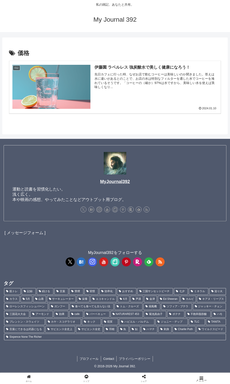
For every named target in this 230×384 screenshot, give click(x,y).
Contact (108, 359)
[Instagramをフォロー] (99, 209)
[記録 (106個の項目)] (29, 291)
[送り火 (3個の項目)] (217, 291)
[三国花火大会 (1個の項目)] (16, 314)
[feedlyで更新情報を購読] (139, 209)
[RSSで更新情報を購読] (147, 209)
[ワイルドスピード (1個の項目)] (211, 329)
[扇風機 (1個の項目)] (151, 306)
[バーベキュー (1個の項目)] (96, 314)
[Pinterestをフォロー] (123, 209)
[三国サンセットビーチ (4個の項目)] (155, 291)
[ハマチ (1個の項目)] (149, 329)
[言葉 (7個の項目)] (61, 291)
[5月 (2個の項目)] (26, 299)
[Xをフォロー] (83, 209)
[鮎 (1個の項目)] (135, 329)
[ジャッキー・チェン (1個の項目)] (209, 306)
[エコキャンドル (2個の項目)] (103, 299)
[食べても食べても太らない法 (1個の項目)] (92, 306)
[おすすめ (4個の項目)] (126, 291)
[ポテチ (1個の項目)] (175, 314)
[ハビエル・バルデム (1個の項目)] (136, 322)
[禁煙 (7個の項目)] (76, 291)
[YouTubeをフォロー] (107, 209)
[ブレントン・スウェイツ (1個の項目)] (24, 322)
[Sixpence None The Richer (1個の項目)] (115, 337)
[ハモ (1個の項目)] (219, 314)
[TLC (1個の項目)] (197, 322)
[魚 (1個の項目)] (123, 329)
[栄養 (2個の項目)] (83, 299)
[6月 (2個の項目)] (123, 299)
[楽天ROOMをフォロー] (131, 209)
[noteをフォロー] (115, 209)
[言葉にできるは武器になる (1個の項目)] (24, 329)
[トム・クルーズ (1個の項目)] (128, 306)
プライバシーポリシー (134, 359)
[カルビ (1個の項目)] (188, 299)
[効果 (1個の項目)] (61, 314)
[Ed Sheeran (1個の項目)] (168, 299)
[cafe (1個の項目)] (76, 314)
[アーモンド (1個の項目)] (41, 314)
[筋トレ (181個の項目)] (12, 291)
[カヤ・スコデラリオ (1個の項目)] (63, 322)
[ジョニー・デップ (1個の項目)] (171, 322)
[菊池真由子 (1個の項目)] (155, 314)
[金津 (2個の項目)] (150, 299)
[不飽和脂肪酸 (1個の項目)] (198, 314)
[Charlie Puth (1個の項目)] (183, 329)
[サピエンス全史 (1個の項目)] (89, 329)
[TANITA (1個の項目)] (216, 322)
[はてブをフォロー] (91, 209)
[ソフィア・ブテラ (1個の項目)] (176, 306)
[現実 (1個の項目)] (110, 322)
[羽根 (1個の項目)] (110, 329)
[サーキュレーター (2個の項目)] (61, 299)
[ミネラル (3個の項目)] (198, 291)
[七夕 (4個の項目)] (181, 291)
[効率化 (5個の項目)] (107, 291)
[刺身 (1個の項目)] (165, 329)
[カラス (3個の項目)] (12, 299)
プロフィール (89, 359)
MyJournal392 (115, 181)
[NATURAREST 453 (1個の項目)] (126, 314)
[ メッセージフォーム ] (25, 232)
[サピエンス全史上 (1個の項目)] (60, 329)
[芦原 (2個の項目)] (136, 299)
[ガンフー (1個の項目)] (59, 306)
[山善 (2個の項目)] (39, 299)
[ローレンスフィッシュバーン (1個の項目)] (26, 306)
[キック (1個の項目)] (91, 322)
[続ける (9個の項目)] (45, 291)
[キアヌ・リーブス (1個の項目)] (211, 299)
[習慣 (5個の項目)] (91, 291)
